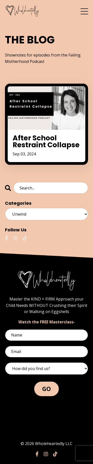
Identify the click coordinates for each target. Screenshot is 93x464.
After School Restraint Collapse (46, 141)
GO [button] (46, 389)
